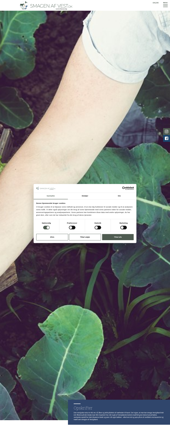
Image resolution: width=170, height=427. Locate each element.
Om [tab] (119, 196)
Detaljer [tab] (85, 196)
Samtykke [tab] (51, 196)
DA (154, 3)
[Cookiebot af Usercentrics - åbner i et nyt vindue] (124, 188)
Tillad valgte (85, 237)
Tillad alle (118, 237)
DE (157, 3)
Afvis (52, 237)
